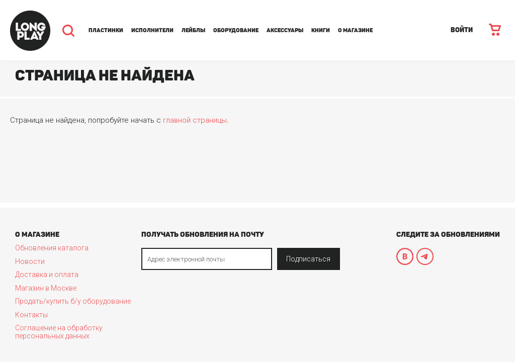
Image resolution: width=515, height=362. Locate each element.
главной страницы (195, 120)
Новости (30, 261)
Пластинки (106, 30)
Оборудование (236, 30)
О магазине (355, 30)
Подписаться (308, 259)
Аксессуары (285, 30)
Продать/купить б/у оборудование (73, 301)
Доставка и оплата (46, 274)
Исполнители (152, 30)
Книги (320, 30)
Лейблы (193, 30)
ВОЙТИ (462, 30)
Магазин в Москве (45, 288)
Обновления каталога (52, 248)
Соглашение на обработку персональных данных (59, 332)
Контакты (31, 315)
